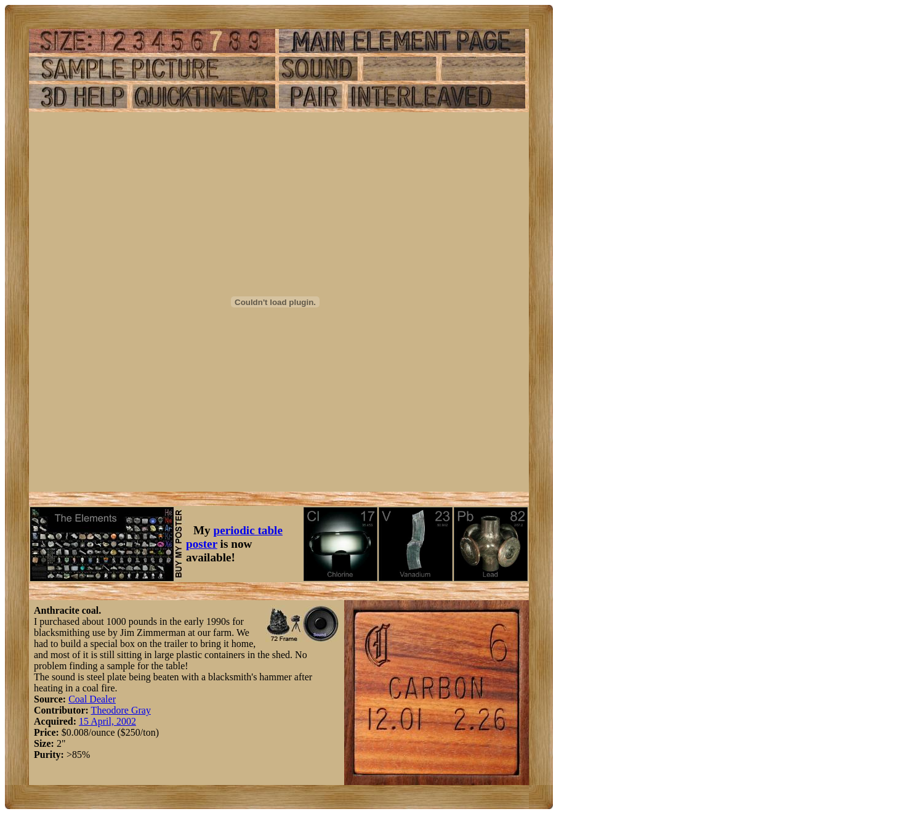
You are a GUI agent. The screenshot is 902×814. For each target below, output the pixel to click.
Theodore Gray (121, 710)
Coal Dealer (92, 699)
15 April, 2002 (107, 721)
